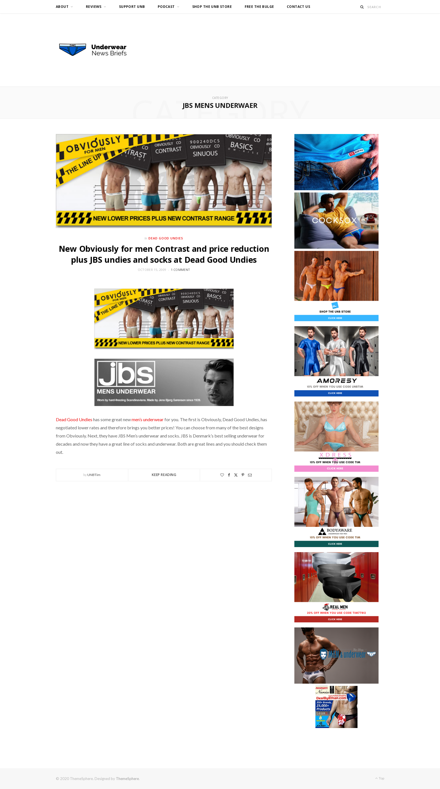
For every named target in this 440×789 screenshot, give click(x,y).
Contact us (298, 6)
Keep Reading (164, 474)
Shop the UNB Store (212, 6)
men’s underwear (148, 419)
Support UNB (132, 6)
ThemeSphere (127, 778)
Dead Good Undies (166, 238)
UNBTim (93, 475)
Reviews (94, 6)
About (62, 6)
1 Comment (180, 269)
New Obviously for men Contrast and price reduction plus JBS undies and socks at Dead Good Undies (164, 254)
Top (379, 778)
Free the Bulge (259, 6)
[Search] (362, 7)
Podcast (166, 6)
